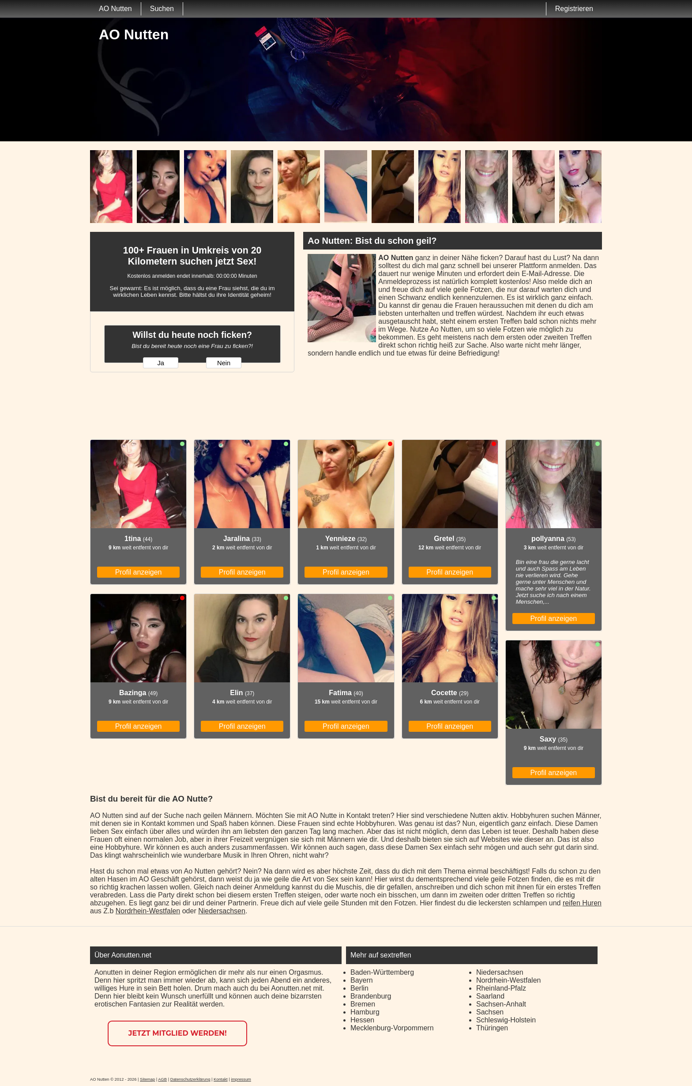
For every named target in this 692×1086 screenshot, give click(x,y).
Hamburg (365, 1012)
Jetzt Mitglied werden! (177, 1033)
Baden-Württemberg (382, 972)
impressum (241, 1079)
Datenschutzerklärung (190, 1079)
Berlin (359, 988)
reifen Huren (582, 903)
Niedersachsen (221, 911)
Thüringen (492, 1028)
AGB (162, 1079)
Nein (223, 363)
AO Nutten (115, 8)
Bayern (361, 980)
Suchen (162, 8)
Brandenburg (370, 996)
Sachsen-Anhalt (501, 1004)
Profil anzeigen (138, 572)
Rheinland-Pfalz (501, 988)
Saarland (490, 996)
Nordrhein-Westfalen (148, 911)
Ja (160, 363)
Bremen (362, 1004)
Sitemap (147, 1079)
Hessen (362, 1020)
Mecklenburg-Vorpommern (392, 1028)
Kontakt (221, 1079)
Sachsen (490, 1012)
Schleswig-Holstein (506, 1020)
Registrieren (574, 8)
